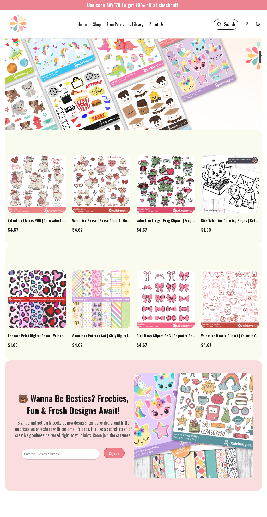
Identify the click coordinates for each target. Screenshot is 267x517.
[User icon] (247, 24)
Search (229, 24)
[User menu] (258, 24)
